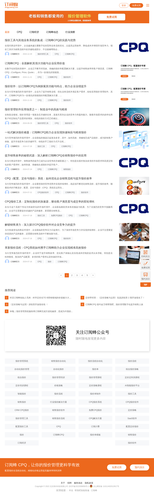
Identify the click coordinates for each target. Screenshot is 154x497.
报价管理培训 (58, 377)
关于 (63, 483)
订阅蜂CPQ (69, 54)
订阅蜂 (94, 490)
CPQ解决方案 (95, 418)
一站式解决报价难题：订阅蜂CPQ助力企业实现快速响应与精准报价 (45, 132)
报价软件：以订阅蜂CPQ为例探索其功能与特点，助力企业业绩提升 (45, 86)
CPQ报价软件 (43, 192)
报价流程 (132, 361)
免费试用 (136, 5)
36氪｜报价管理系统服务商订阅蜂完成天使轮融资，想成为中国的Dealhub (39, 311)
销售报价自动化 (58, 361)
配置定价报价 (132, 426)
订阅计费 (95, 426)
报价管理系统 (21, 361)
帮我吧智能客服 (82, 490)
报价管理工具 (43, 54)
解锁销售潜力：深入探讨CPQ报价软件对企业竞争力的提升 (40, 224)
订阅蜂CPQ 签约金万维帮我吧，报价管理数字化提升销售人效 (112, 304)
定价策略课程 (95, 385)
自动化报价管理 (21, 369)
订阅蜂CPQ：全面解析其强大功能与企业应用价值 (35, 63)
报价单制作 (95, 394)
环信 (71, 490)
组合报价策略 (132, 369)
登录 (124, 5)
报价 (49, 262)
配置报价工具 (21, 426)
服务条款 (78, 483)
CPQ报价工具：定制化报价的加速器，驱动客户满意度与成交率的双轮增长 (50, 201)
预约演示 (139, 467)
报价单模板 (95, 435)
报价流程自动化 (95, 361)
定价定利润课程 (132, 377)
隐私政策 (89, 483)
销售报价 (67, 169)
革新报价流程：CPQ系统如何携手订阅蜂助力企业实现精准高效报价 (45, 247)
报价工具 (41, 146)
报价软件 (67, 77)
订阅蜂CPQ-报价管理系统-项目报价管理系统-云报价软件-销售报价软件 (11, 5)
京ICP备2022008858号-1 (79, 486)
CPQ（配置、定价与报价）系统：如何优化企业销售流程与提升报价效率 (48, 178)
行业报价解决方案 (58, 402)
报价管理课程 (95, 377)
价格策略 (58, 385)
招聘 (69, 483)
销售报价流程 (58, 418)
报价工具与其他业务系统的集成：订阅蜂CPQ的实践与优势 (40, 40)
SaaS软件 (132, 418)
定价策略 (132, 410)
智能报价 (22, 394)
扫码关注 (145, 254)
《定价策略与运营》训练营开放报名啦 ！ (26, 304)
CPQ (19, 32)
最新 (7, 32)
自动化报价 (58, 369)
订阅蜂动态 (52, 32)
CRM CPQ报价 (22, 410)
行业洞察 (70, 32)
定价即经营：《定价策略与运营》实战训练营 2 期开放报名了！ (113, 297)
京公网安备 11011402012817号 (104, 486)
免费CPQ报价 (56, 216)
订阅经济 (34, 32)
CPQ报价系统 (95, 402)
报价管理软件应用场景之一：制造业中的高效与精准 (36, 109)
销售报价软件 (58, 410)
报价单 (95, 369)
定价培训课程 (21, 385)
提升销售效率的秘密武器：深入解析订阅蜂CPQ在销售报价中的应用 (45, 155)
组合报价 (22, 377)
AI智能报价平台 (132, 385)
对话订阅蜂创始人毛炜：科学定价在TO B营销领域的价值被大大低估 (39, 297)
